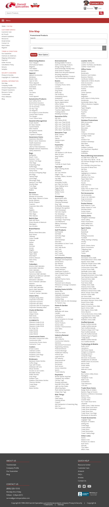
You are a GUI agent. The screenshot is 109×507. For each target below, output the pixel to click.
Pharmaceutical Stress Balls (90, 298)
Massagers (32, 224)
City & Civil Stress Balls (88, 265)
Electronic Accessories (88, 358)
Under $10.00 (33, 330)
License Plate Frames (36, 114)
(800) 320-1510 (13, 488)
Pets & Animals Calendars (37, 282)
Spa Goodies (33, 226)
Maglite (31, 250)
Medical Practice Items (62, 279)
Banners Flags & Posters (89, 392)
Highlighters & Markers (88, 173)
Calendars (33, 264)
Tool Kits (84, 385)
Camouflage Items (61, 200)
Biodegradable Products (63, 63)
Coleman (32, 240)
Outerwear (32, 87)
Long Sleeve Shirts (35, 85)
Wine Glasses (33, 216)
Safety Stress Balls (87, 304)
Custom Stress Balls (87, 269)
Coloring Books (60, 400)
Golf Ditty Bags (60, 236)
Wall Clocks (32, 316)
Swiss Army (33, 260)
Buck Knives (33, 234)
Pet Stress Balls (86, 296)
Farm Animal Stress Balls (89, 277)
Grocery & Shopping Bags (37, 173)
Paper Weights (86, 108)
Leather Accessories (87, 63)
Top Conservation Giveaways (64, 78)
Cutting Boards (60, 315)
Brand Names (34, 229)
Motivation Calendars (36, 280)
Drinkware (33, 359)
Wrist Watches (34, 318)
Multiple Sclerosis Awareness (38, 149)
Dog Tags (58, 204)
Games (57, 138)
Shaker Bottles (34, 374)
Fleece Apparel (34, 83)
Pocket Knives (86, 203)
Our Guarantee (6, 53)
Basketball (84, 232)
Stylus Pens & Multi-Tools (89, 189)
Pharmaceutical (60, 360)
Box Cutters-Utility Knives (89, 374)
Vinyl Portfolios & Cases (89, 118)
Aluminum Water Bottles (37, 361)
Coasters (32, 204)
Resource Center (7, 92)
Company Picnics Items (62, 85)
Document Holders (87, 87)
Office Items (86, 69)
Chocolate (58, 149)
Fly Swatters (59, 317)
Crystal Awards (34, 127)
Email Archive (6, 41)
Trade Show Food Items (89, 407)
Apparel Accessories (35, 75)
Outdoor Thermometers (63, 327)
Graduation (58, 98)
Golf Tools (58, 251)
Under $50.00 (33, 334)
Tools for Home (60, 332)
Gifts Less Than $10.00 (62, 122)
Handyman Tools (87, 378)
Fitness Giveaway (60, 267)
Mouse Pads (85, 363)
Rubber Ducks (59, 192)
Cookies (57, 150)
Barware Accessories (36, 196)
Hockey (83, 242)
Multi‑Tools (85, 380)
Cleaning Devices (86, 354)
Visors (31, 94)
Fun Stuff (58, 167)
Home (3, 26)
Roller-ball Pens (86, 185)
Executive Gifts (61, 116)
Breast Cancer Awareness (37, 141)
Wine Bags (32, 214)
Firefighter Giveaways (88, 218)
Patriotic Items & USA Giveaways (66, 301)
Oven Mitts (58, 329)
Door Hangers (34, 63)
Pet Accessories (87, 193)
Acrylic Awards (34, 123)
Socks (31, 90)
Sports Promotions (87, 247)
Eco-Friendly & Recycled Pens (90, 165)
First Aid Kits (59, 265)
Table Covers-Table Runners (90, 405)
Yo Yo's (57, 194)
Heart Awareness (34, 145)
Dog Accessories (86, 199)
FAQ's (80, 474)
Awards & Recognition (38, 121)
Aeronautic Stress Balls (88, 258)
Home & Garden (61, 305)
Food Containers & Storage (64, 319)
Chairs (83, 132)
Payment (5, 60)
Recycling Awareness (62, 74)
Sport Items (86, 228)
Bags (31, 153)
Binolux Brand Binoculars (37, 232)
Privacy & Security (7, 75)
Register (4, 47)
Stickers (83, 116)
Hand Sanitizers (60, 269)
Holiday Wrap (59, 299)
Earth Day (58, 92)
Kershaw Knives (86, 209)
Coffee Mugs (33, 363)
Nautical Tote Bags (35, 182)
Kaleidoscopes (60, 140)
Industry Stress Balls (88, 287)
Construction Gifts (35, 340)
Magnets (32, 67)
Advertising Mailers (37, 61)
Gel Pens (84, 169)
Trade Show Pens (87, 411)
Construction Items (37, 336)
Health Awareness (35, 143)
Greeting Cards (60, 293)
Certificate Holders (87, 79)
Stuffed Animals (87, 322)
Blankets (84, 130)
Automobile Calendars (36, 268)
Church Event (59, 83)
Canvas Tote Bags (35, 161)
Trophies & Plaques (35, 134)
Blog (3, 99)
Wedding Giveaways (61, 114)
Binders (83, 71)
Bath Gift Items (34, 220)
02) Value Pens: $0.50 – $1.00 (90, 160)
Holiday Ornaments (61, 297)
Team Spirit (85, 251)
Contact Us (96, 3)
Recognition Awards (35, 131)
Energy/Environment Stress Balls (91, 275)
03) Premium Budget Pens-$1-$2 (92, 161)
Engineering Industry (61, 347)
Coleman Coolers (34, 351)
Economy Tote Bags (36, 169)
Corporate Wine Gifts (36, 206)
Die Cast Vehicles (60, 173)
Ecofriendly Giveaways (62, 206)
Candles (57, 313)
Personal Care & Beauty (63, 283)
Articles (80, 477)
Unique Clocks (33, 314)
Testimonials (6, 94)
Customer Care (7, 32)
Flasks (31, 208)
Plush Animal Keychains (62, 390)
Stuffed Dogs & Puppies (89, 336)
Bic (30, 231)
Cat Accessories (86, 195)
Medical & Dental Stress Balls (91, 291)
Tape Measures (86, 384)
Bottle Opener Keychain (63, 376)
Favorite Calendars (35, 272)
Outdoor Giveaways (87, 142)
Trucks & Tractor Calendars (38, 293)
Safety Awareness (35, 150)
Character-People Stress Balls (91, 263)
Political (57, 225)
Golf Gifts (58, 238)
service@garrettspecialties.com (17, 498)
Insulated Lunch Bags (36, 355)
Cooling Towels (86, 136)
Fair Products (59, 94)
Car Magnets (33, 110)
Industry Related (61, 335)
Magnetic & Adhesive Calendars (39, 276)
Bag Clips (58, 309)
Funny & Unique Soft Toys (89, 330)
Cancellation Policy (8, 64)
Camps (57, 396)
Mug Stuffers (59, 156)
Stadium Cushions (87, 147)
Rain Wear (84, 143)
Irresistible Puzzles (61, 182)
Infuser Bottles (34, 369)
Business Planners (87, 77)
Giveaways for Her (61, 216)
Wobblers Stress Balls (88, 320)
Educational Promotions (63, 345)
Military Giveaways (61, 223)
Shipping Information (9, 58)
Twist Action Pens (87, 190)
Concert (57, 87)
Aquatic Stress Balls (87, 262)
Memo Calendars (34, 278)
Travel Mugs (33, 384)
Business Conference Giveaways (91, 394)
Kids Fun (58, 406)
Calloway (32, 236)
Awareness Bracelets (36, 139)
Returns (4, 67)
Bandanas (32, 77)
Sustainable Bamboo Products (65, 76)
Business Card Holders (88, 75)
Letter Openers (86, 92)
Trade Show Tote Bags (89, 413)
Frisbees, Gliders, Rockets (63, 176)
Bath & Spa (33, 218)
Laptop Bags (33, 176)
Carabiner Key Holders (62, 378)
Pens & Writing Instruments (92, 156)
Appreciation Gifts (61, 198)
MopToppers (33, 252)
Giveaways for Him (61, 218)
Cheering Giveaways (61, 202)
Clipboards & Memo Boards (90, 81)
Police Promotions (87, 221)
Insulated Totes (34, 356)
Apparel (32, 73)
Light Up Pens (85, 175)
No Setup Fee (33, 328)
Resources (5, 38)
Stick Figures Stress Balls (89, 310)
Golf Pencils (59, 245)
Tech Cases (85, 367)
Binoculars (84, 128)
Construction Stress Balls (89, 267)
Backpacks (32, 155)
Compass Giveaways (88, 134)
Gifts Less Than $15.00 (62, 124)
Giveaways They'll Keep (62, 220)
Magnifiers (84, 96)
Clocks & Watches (36, 310)
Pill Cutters (58, 287)
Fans (82, 138)
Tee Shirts (32, 92)
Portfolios (84, 110)
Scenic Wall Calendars (36, 287)
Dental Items (59, 262)
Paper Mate (33, 254)
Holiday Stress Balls (87, 285)
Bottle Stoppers (34, 202)
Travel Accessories (88, 418)
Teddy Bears (85, 338)
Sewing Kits (85, 424)
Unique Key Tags (60, 392)
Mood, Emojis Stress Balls (89, 292)
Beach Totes (33, 157)
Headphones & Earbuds (89, 360)
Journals (83, 90)
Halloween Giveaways (62, 295)
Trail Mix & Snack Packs (63, 164)
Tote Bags (32, 186)
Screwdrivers (85, 382)
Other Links (86, 436)
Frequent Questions (8, 90)
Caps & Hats (33, 81)
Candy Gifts (59, 147)
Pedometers (59, 281)
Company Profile (7, 85)
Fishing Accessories (87, 236)
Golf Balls (58, 234)
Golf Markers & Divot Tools (64, 243)
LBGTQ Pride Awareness (37, 147)
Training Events (60, 112)
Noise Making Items (61, 186)
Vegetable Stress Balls (88, 318)
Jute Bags (32, 174)
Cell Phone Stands (87, 350)
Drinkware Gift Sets (35, 367)
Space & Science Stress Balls (90, 306)
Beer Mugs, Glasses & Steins (38, 198)
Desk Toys (58, 136)
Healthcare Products (62, 271)
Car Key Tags (33, 109)
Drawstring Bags (34, 165)
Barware (32, 192)
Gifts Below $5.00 (60, 120)
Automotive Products (37, 99)
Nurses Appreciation (61, 102)
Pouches (84, 112)
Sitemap (61, 505)
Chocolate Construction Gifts (38, 338)
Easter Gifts (59, 291)
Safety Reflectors (86, 223)
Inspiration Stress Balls (88, 289)
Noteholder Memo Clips (89, 102)
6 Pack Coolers (34, 349)
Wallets (31, 190)
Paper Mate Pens (87, 179)
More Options (43, 55)
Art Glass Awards (34, 125)
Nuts (56, 158)
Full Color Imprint (60, 212)
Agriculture (58, 337)
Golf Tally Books (60, 247)
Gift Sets (58, 118)
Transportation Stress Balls (90, 316)
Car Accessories (34, 107)
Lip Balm (58, 277)
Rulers (83, 114)
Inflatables (58, 180)
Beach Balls (85, 124)
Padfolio (84, 106)
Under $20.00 (33, 332)
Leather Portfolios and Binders (91, 65)
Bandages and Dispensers (63, 260)
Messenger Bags (34, 180)
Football (84, 238)
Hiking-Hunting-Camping (89, 240)
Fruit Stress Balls (86, 283)
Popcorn (58, 160)
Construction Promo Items (38, 342)
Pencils (83, 183)
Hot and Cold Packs (61, 275)
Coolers (32, 347)
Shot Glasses (33, 212)
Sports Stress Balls (87, 308)
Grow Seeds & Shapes (62, 71)
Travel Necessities (87, 431)
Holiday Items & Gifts (63, 289)
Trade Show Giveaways (88, 409)
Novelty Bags (33, 184)
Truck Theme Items (35, 118)
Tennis (83, 253)
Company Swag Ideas (36, 298)
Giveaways (59, 196)
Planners (32, 284)
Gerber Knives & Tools (88, 207)
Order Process (6, 62)
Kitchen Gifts (59, 325)
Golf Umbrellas (60, 255)
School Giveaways (61, 227)
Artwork (81, 471)
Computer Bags (86, 356)
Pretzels (57, 162)
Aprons (57, 307)
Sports (57, 370)
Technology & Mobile (89, 344)
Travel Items (85, 429)
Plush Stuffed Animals (88, 332)
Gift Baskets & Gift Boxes (63, 152)
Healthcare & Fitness (63, 258)
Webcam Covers (86, 369)
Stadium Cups (33, 378)
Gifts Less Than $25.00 (62, 126)
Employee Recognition (62, 208)
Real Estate (58, 362)
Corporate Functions (36, 302)
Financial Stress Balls (88, 279)
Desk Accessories (87, 83)
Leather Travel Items (88, 67)
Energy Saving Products (63, 67)
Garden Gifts (59, 321)
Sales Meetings (60, 108)
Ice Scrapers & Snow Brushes (38, 112)
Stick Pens (84, 187)
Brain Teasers (59, 134)
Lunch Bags (33, 178)
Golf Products (60, 230)
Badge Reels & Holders (89, 390)
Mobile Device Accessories (90, 361)
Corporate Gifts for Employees (39, 305)
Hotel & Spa (59, 354)
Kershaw (32, 246)
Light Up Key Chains (61, 386)
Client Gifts (34, 296)
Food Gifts (59, 145)
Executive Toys (61, 132)
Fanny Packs (33, 171)
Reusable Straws (34, 373)
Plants (57, 331)
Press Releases (6, 96)
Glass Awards (33, 129)
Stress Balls (85, 256)
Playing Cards (59, 190)
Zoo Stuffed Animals (88, 342)
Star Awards (33, 132)
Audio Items (85, 346)
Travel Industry (60, 372)
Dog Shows (59, 90)
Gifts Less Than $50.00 (62, 128)
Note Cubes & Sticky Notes (90, 98)
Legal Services (59, 356)
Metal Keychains (60, 388)
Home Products (60, 323)
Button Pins (85, 396)
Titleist (31, 262)
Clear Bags (32, 163)
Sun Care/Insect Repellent (89, 149)
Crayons (57, 402)
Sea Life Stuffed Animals (89, 334)
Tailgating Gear (86, 249)
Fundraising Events (61, 96)
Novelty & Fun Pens (87, 177)
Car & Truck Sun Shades (37, 105)
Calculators (84, 348)
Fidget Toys (59, 174)
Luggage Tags (86, 420)
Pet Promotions (86, 201)
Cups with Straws (35, 365)
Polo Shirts (32, 89)
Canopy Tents (85, 398)
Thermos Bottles (34, 382)
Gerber (31, 242)
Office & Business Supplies (90, 104)
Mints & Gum (59, 154)
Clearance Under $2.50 (36, 324)
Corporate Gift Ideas (36, 303)
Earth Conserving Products (64, 65)
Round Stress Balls (87, 302)
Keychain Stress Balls (62, 384)
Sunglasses (84, 151)
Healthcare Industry (61, 353)
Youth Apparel (34, 96)
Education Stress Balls (88, 273)
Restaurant (58, 364)
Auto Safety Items (35, 101)
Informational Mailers (36, 65)
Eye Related (59, 263)
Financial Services (60, 349)
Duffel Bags (33, 167)
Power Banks (85, 365)
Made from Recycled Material (64, 72)
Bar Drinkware (33, 194)
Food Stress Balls (87, 281)
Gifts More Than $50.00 (62, 130)
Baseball (84, 230)
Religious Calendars (35, 285)
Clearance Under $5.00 (36, 326)
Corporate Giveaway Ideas (38, 307)
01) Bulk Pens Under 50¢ (89, 158)
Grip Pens (84, 171)
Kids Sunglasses (60, 408)
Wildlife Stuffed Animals (89, 340)
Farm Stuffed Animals (88, 328)
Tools (83, 372)
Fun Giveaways (60, 214)
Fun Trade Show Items (88, 402)
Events (57, 81)
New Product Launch (62, 100)
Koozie (31, 248)
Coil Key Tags (59, 380)
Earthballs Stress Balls (88, 271)
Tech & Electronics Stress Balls (91, 314)
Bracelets (58, 171)
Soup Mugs (33, 376)
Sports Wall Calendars (36, 289)
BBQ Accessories (86, 122)
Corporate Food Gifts (36, 300)
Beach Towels (85, 126)
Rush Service (59, 366)
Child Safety (59, 398)
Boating (83, 234)
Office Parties (59, 104)
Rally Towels (85, 145)
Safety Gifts (86, 216)
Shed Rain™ (33, 256)
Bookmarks (85, 73)
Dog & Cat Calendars (88, 197)
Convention (58, 89)
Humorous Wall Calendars (37, 274)
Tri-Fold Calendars (35, 291)
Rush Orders (6, 45)
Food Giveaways (60, 210)
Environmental (61, 61)
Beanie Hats (33, 79)
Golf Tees (58, 249)
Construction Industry (62, 341)
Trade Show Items (88, 388)
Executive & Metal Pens (89, 167)
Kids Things (59, 394)
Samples (4, 69)
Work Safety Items (87, 225)
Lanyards (84, 403)
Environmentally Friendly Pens (64, 69)
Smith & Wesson (34, 258)
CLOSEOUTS (34, 320)
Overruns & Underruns (9, 56)
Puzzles (57, 142)
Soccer (83, 243)
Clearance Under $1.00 (36, 322)
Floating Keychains (61, 382)
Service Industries (60, 368)
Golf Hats (58, 242)
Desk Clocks (33, 312)
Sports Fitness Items (88, 245)
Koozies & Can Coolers (36, 371)
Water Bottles (33, 388)
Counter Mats (85, 400)
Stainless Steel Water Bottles (38, 380)
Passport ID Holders (88, 422)
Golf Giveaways (60, 240)
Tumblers (32, 386)
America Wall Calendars (36, 266)
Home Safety (85, 220)
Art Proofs (5, 34)
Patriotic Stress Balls (88, 294)
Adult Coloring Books (62, 169)
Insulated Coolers (35, 353)
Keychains (59, 374)
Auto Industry (59, 339)
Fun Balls (58, 178)
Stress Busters (86, 312)
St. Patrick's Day (60, 303)
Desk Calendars (34, 270)
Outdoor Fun (85, 140)
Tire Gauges (33, 116)
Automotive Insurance (36, 103)
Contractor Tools (35, 344)
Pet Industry (59, 358)
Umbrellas (84, 153)
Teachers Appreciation (62, 110)
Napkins (31, 210)
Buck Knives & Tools (88, 205)
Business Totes (34, 159)
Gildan (31, 244)
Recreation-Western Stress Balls (91, 300)
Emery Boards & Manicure (37, 222)
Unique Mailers (34, 71)
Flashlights (84, 376)
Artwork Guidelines (8, 36)
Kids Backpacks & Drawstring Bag (66, 404)
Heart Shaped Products (63, 273)
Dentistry (58, 343)
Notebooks (85, 100)
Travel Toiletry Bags (88, 433)
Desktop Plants (86, 85)
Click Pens (84, 163)
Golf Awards (59, 232)
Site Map (9, 26)
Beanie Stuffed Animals (88, 324)
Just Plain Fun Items (61, 184)
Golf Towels (59, 253)
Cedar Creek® (33, 238)
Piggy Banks (59, 188)
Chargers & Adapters (88, 352)
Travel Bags (33, 188)
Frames (83, 89)
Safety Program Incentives (63, 106)
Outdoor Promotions (89, 120)
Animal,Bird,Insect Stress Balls (91, 260)
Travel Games (85, 427)
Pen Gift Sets (85, 181)
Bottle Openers (34, 200)
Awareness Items (36, 137)
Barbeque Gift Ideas (61, 311)
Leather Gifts (86, 61)
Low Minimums (60, 221)
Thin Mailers (33, 69)
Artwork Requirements (9, 87)
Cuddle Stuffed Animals (89, 326)
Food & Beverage (61, 351)
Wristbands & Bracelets (89, 415)
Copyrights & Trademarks (10, 77)
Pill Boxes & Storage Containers (65, 285)
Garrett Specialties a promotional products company (48, 503)
